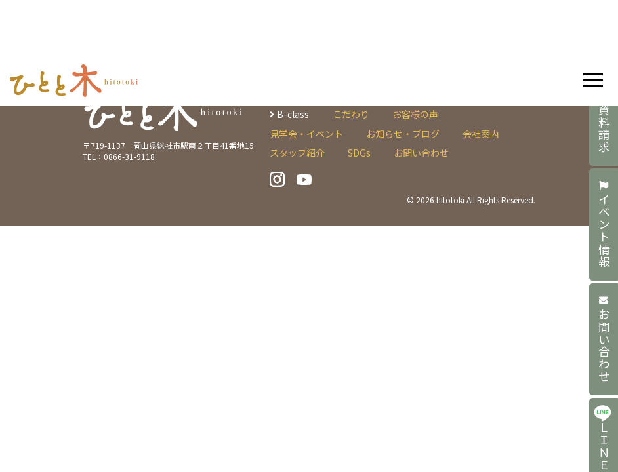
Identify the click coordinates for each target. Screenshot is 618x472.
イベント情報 (604, 224)
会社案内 (481, 133)
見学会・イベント (306, 133)
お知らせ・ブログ (403, 133)
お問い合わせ (604, 339)
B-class (293, 114)
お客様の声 (415, 114)
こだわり (351, 114)
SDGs (359, 152)
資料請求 (604, 122)
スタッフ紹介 (297, 152)
